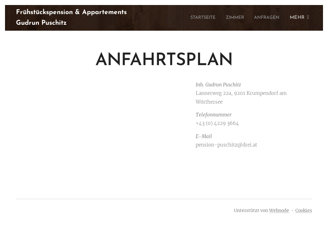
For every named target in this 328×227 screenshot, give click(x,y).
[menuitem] (195, 18)
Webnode (279, 210)
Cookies (303, 210)
